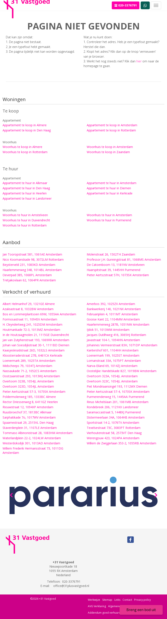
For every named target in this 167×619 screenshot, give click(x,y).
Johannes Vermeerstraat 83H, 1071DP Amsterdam (122, 345)
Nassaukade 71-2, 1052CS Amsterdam (30, 371)
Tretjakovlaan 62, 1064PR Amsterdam (29, 280)
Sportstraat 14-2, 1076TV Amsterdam (113, 422)
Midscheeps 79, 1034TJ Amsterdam (27, 366)
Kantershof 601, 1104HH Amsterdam (113, 350)
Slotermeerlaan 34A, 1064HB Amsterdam (116, 417)
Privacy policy (142, 600)
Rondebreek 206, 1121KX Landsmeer (113, 407)
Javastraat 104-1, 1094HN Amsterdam (113, 340)
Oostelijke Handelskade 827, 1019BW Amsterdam (121, 371)
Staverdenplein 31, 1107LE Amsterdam (30, 428)
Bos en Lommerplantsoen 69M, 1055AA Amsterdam (39, 314)
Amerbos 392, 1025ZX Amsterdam (111, 304)
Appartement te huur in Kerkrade (109, 193)
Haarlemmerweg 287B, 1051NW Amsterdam (118, 324)
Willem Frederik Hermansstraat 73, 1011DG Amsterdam (33, 450)
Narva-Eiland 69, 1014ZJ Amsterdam (112, 366)
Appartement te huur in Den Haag (26, 188)
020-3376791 (125, 5)
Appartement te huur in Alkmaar (25, 183)
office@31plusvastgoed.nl (71, 586)
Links (117, 600)
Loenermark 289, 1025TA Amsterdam (29, 361)
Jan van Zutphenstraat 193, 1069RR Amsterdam (36, 340)
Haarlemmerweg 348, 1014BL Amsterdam (32, 270)
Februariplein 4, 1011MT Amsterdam (112, 314)
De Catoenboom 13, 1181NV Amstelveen (116, 265)
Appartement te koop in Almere (25, 125)
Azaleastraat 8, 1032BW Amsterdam (28, 309)
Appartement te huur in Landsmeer (27, 198)
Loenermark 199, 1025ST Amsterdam (113, 355)
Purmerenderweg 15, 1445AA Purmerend (115, 397)
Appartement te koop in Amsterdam (112, 125)
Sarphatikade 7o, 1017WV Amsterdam (29, 417)
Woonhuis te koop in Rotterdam (25, 152)
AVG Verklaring (97, 606)
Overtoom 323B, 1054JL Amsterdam (28, 381)
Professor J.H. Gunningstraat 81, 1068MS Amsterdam (124, 259)
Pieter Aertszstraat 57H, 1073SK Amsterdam (118, 275)
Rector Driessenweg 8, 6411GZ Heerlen (30, 402)
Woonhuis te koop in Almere (22, 147)
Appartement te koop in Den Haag (27, 130)
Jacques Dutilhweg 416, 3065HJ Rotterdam (116, 335)
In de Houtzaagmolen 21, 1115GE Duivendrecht (36, 335)
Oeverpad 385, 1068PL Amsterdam (27, 275)
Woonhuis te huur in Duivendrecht (26, 220)
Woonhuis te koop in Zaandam (108, 152)
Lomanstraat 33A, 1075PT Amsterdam (114, 361)
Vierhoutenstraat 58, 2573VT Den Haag (114, 433)
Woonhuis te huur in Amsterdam (109, 215)
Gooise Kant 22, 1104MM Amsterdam (113, 319)
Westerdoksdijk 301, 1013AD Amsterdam (31, 443)
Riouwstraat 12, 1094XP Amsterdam (28, 407)
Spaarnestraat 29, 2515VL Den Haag (28, 422)
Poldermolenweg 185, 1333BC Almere (29, 397)
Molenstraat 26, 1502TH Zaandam (111, 254)
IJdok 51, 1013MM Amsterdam (108, 330)
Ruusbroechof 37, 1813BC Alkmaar (27, 412)
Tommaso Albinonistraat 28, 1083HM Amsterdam (37, 433)
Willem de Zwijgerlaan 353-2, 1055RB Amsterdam (121, 443)
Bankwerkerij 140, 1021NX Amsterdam (114, 309)
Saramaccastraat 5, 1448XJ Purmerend (114, 412)
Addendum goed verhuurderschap (109, 612)
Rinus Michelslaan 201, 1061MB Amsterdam (117, 402)
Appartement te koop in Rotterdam (111, 130)
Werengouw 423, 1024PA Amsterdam (113, 438)
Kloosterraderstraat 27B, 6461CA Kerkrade (32, 355)
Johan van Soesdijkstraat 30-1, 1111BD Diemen (36, 345)
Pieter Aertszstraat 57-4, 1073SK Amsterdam (118, 392)
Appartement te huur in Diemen (109, 188)
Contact (127, 600)
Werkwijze (94, 600)
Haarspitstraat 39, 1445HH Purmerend (113, 270)
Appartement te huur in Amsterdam (111, 183)
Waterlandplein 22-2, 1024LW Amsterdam (32, 438)
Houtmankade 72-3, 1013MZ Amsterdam (31, 330)
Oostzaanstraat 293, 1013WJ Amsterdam (31, 376)
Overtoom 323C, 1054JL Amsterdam (112, 381)
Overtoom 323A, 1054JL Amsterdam (112, 376)
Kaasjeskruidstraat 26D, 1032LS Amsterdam (34, 350)
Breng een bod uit (141, 609)
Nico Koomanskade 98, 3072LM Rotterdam (33, 259)
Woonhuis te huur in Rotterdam (25, 225)
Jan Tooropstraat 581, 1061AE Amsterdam (32, 254)
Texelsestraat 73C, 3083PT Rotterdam (113, 428)
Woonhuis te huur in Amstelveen (25, 215)
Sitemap (107, 600)
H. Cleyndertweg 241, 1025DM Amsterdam (32, 324)
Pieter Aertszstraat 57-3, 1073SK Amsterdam (34, 392)
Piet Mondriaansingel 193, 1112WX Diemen (117, 386)
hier (139, 61)
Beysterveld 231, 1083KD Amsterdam (29, 265)
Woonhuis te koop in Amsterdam (110, 147)
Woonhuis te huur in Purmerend (109, 220)
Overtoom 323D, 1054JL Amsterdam (28, 386)
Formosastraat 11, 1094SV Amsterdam (30, 319)
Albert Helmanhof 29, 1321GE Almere (29, 304)
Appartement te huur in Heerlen (25, 193)
